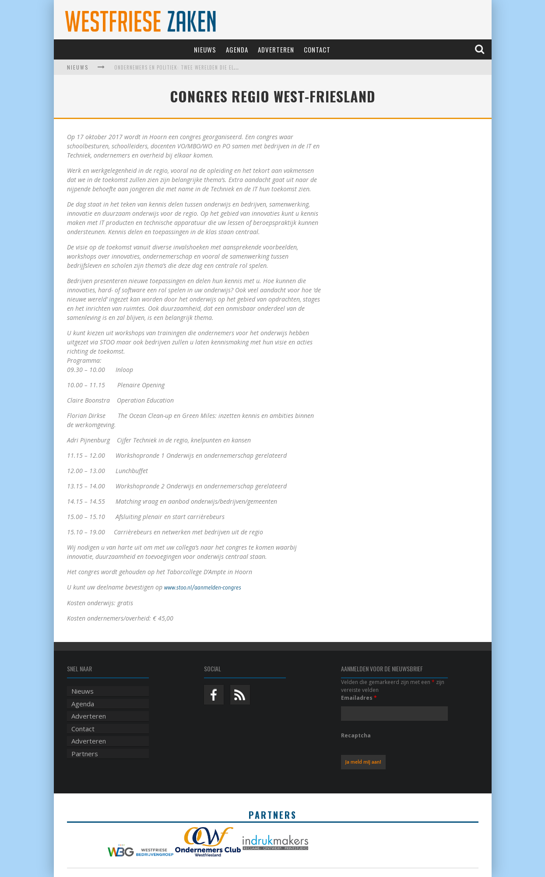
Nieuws (205, 49)
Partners (84, 753)
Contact (317, 49)
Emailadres (359, 698)
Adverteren (276, 49)
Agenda (237, 49)
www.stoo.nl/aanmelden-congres (202, 587)
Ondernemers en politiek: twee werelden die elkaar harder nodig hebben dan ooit (219, 67)
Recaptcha (356, 735)
